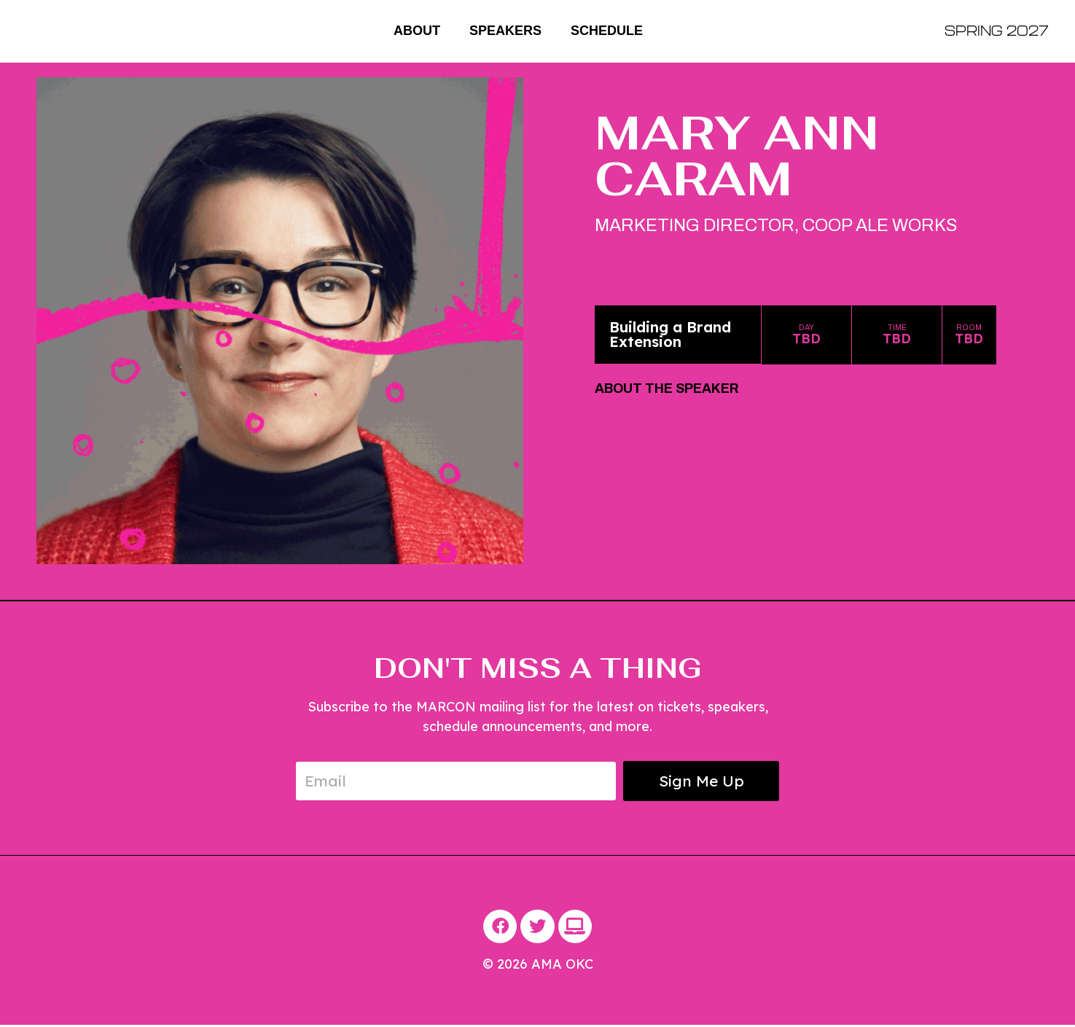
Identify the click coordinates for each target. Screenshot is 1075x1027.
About (417, 30)
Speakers (505, 30)
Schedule (607, 30)
